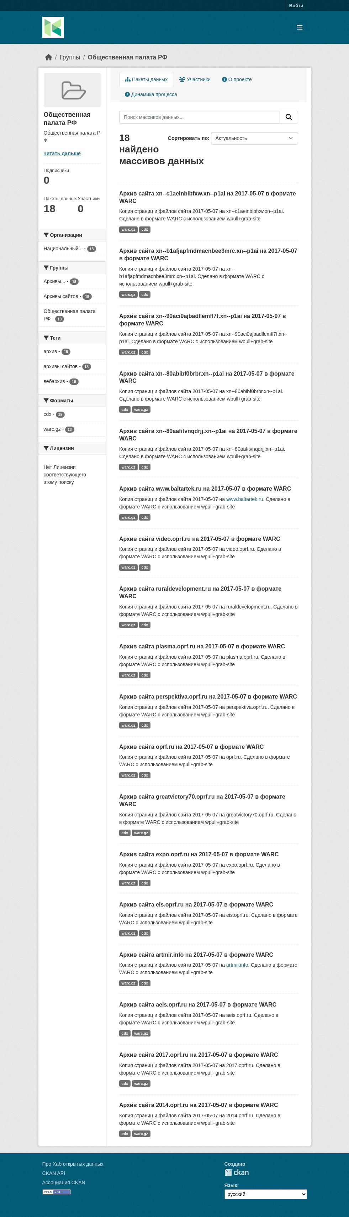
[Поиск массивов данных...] (199, 117)
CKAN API (53, 1173)
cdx (145, 229)
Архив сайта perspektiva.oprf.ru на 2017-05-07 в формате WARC (208, 697)
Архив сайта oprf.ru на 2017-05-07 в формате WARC (191, 747)
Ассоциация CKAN (63, 1182)
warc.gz (129, 229)
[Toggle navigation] (299, 27)
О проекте (237, 79)
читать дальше (62, 153)
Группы (69, 57)
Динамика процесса (151, 94)
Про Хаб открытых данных (73, 1164)
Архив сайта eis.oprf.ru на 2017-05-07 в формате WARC (196, 905)
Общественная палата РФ (128, 57)
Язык (230, 1185)
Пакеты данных (146, 79)
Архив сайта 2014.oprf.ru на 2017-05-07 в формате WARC (198, 1105)
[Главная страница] (48, 57)
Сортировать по (188, 138)
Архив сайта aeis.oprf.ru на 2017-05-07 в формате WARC (197, 1005)
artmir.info (237, 965)
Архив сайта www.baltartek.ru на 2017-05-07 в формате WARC (205, 489)
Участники (195, 79)
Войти (296, 5)
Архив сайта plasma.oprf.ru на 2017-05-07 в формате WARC (202, 646)
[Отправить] (289, 117)
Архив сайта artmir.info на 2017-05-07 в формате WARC (196, 955)
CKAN (236, 1172)
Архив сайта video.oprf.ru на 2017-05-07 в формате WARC (199, 539)
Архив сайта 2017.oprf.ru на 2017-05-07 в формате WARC (198, 1055)
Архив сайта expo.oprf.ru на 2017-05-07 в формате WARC (199, 854)
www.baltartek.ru (244, 499)
